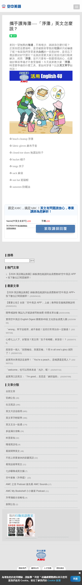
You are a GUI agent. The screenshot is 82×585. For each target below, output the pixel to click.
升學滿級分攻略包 (15, 497)
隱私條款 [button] (60, 569)
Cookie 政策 (54, 580)
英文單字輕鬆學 (14, 418)
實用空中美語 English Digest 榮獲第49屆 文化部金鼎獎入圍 (36, 319)
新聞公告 (10, 504)
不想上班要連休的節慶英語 (20, 457)
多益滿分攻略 (13, 431)
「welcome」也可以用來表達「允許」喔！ (28, 370)
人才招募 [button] (48, 569)
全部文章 (10, 391)
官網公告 (10, 398)
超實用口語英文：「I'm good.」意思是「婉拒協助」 (33, 376)
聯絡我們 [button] (22, 569)
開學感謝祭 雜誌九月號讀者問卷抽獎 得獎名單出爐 (32, 312)
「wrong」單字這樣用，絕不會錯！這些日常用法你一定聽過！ (38, 329)
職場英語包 (12, 444)
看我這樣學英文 (14, 464)
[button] (21, 525)
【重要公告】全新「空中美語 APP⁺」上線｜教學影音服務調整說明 (40, 302)
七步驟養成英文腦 (15, 471)
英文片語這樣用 (14, 411)
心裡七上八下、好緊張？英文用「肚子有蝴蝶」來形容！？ (36, 339)
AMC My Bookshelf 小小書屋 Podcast (25, 491)
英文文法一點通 (14, 424)
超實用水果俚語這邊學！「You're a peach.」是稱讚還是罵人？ (38, 359)
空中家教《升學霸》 (16, 477)
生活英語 (10, 404)
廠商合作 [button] (35, 569)
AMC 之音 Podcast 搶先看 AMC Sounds (26, 484)
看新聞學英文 (13, 451)
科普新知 (10, 438)
